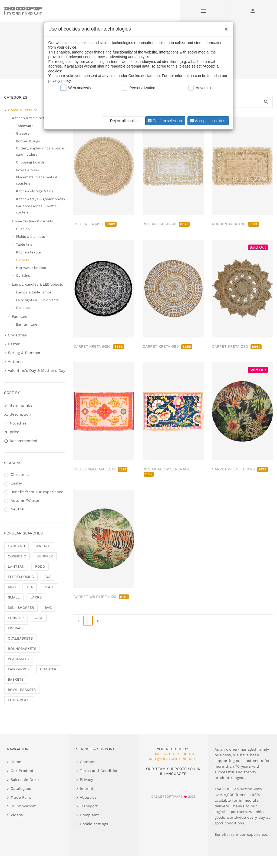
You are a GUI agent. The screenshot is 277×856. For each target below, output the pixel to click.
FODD (40, 566)
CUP (47, 577)
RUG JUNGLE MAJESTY (100, 469)
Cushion (23, 229)
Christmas (17, 335)
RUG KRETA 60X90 (166, 224)
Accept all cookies (207, 121)
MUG (12, 587)
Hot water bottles (31, 268)
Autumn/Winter (25, 500)
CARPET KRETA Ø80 (237, 346)
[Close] (224, 27)
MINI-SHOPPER (21, 608)
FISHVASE (16, 628)
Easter (14, 344)
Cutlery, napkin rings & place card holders (40, 151)
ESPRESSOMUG (21, 577)
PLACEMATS (18, 659)
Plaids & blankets (30, 237)
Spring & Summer (24, 352)
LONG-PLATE (19, 700)
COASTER (48, 669)
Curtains (23, 275)
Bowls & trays (27, 170)
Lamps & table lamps (34, 292)
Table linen (25, 244)
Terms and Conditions (100, 770)
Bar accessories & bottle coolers (36, 209)
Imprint (87, 788)
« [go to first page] (78, 620)
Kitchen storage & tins (34, 191)
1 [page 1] (88, 620)
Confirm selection (164, 121)
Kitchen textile (28, 252)
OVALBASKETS (20, 638)
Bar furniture (26, 324)
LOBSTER (16, 618)
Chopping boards (30, 162)
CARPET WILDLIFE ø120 (240, 469)
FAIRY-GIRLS (18, 669)
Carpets (22, 260)
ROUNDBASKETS (22, 649)
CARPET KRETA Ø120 (98, 346)
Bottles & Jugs (28, 141)
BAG (48, 608)
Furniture (19, 317)
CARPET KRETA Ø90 (167, 346)
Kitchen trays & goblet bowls (40, 199)
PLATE (49, 587)
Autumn (15, 361)
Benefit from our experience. (37, 492)
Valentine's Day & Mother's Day (36, 370)
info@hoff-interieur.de (174, 759)
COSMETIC (17, 556)
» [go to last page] (98, 620)
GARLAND (16, 546)
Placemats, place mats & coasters (36, 180)
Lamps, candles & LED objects (37, 284)
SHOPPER (45, 556)
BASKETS (16, 679)
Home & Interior (22, 110)
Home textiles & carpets (32, 221)
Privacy (86, 779)
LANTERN (16, 566)
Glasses (22, 133)
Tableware (25, 126)
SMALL (14, 597)
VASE (38, 618)
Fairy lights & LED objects (37, 300)
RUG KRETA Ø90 (95, 224)
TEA (29, 587)
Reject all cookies (122, 121)
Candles (23, 308)
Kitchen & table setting (31, 118)
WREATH (43, 546)
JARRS (36, 597)
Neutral (17, 509)
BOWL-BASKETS (22, 690)
